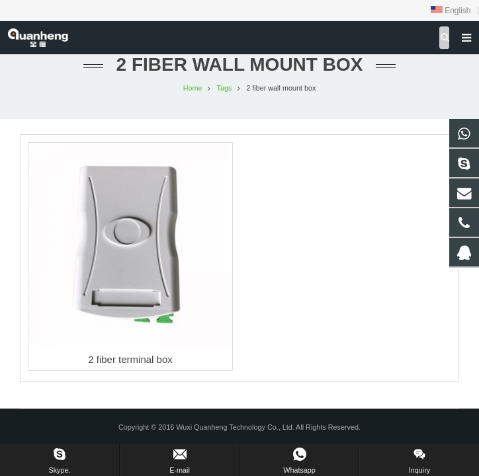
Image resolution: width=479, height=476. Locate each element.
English (451, 10)
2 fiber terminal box (130, 359)
